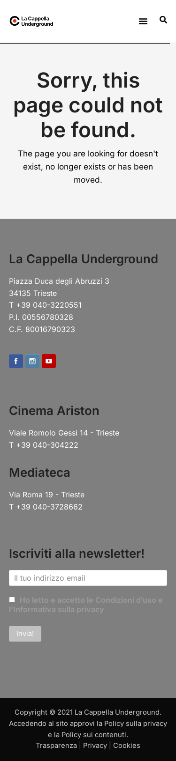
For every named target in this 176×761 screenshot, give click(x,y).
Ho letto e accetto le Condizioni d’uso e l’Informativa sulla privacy (86, 604)
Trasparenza (56, 745)
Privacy (95, 745)
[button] (143, 21)
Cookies (126, 745)
